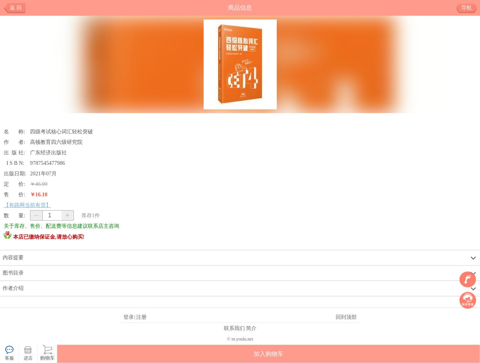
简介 (251, 328)
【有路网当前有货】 (27, 205)
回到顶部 (346, 317)
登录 (128, 317)
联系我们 (234, 328)
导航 (469, 7)
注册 (141, 317)
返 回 (16, 7)
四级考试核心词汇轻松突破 (61, 131)
